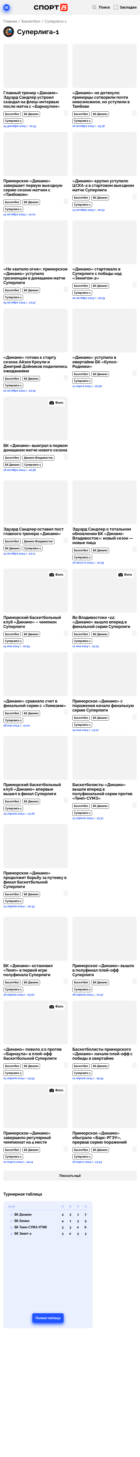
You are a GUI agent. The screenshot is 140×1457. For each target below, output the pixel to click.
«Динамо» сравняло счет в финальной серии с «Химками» (34, 703)
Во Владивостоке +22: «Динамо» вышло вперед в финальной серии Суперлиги (101, 622)
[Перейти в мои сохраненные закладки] (125, 7)
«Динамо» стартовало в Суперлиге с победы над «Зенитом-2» (97, 273)
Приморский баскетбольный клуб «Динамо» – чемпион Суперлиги (32, 622)
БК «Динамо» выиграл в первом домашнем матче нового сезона (35, 447)
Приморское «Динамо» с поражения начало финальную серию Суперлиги (103, 705)
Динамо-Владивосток (38, 457)
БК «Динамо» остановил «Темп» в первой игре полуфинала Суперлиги (28, 970)
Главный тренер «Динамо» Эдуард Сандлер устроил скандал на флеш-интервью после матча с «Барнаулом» (31, 100)
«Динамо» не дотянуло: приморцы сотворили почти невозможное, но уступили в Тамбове (101, 100)
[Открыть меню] (6, 7)
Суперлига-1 (13, 120)
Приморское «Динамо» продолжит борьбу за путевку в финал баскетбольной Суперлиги (35, 880)
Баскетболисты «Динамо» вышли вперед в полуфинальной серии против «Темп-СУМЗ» (102, 792)
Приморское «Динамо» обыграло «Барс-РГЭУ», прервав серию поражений (99, 1137)
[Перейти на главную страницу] (51, 7)
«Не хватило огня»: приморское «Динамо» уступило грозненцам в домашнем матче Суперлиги (35, 276)
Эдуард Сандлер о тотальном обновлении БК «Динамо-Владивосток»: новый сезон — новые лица (102, 536)
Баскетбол (31, 21)
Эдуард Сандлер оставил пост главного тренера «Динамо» (33, 531)
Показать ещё (70, 1175)
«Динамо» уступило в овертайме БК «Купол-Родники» (95, 362)
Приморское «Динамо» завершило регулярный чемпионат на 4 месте (27, 1137)
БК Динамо (31, 114)
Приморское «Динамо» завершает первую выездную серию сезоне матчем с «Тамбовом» (32, 188)
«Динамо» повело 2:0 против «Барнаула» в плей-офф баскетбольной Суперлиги (32, 1054)
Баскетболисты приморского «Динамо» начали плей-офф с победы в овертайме (102, 1054)
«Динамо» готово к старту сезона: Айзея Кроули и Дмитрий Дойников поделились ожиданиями (35, 364)
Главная (10, 21)
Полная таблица (48, 1318)
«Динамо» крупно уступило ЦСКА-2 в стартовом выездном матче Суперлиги (103, 185)
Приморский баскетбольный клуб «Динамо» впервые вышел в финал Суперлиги (32, 789)
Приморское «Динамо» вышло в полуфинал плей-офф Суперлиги (103, 970)
